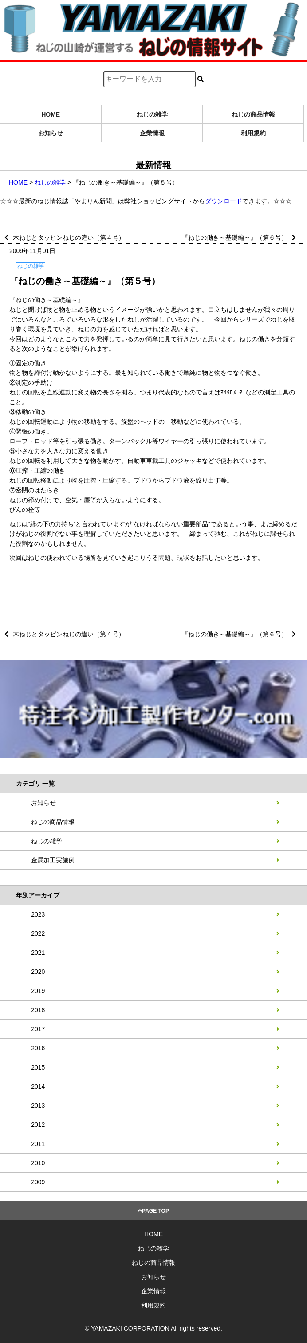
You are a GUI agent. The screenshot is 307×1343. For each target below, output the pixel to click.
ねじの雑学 (152, 114)
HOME (50, 114)
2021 (38, 952)
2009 (38, 1182)
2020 (38, 971)
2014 (38, 1086)
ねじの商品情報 (253, 114)
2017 (38, 1029)
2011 (38, 1143)
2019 (38, 990)
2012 (38, 1124)
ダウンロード (223, 201)
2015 (38, 1067)
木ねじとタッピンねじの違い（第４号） (69, 237)
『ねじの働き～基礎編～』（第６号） (234, 237)
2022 (38, 933)
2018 (38, 1009)
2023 (38, 914)
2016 (38, 1048)
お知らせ (50, 133)
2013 (38, 1105)
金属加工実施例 (53, 860)
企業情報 (152, 133)
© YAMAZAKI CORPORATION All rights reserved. (153, 1328)
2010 (38, 1162)
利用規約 (253, 133)
